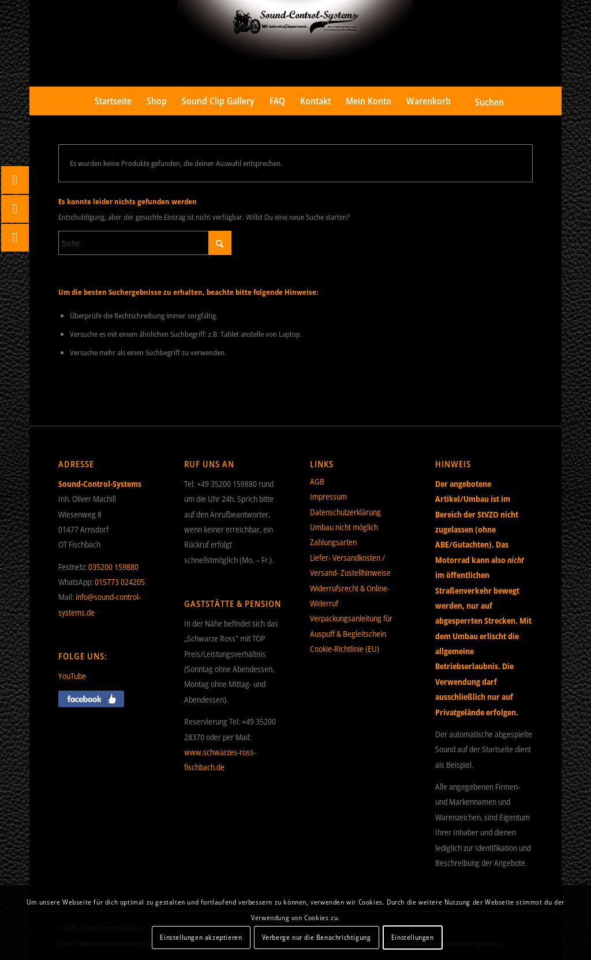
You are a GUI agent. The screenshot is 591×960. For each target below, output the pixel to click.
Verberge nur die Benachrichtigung (316, 937)
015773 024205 (120, 581)
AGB (317, 481)
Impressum (328, 496)
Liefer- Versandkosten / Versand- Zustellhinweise (350, 565)
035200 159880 (113, 566)
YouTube (72, 675)
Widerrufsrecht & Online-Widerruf (350, 596)
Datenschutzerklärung (345, 512)
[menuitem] (113, 101)
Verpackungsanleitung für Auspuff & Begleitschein (351, 626)
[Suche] (481, 101)
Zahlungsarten (333, 542)
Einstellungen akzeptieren (201, 937)
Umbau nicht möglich (344, 527)
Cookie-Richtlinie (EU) (344, 648)
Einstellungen (412, 937)
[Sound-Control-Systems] (295, 43)
